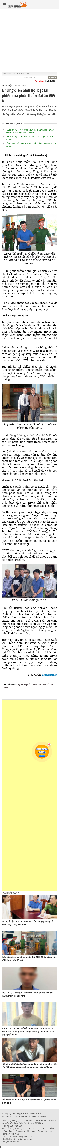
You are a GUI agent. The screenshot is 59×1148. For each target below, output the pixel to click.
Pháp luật (7, 85)
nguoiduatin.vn (49, 674)
